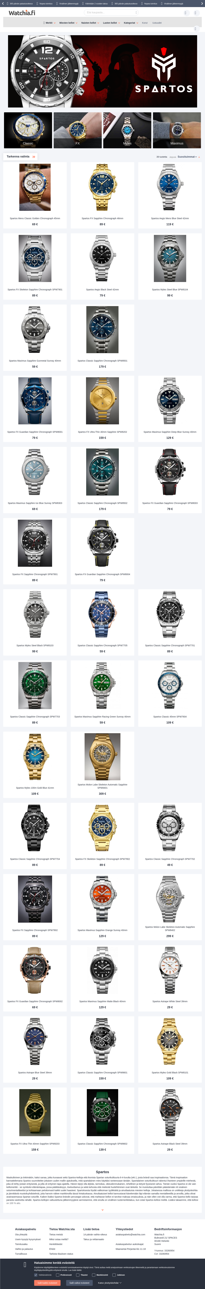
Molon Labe (18, 185)
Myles (15, 190)
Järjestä (172, 154)
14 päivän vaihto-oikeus (95, 1234)
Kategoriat (129, 23)
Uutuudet (157, 23)
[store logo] (22, 12)
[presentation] (3, 3)
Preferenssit (66, 1275)
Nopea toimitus (46, 4)
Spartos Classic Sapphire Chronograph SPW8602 (124, 1139)
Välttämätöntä (45, 1275)
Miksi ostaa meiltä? (58, 1239)
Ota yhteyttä (21, 1234)
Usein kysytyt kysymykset (28, 1239)
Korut (144, 23)
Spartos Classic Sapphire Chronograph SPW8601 (124, 1068)
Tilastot (84, 1275)
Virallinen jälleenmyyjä (68, 4)
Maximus (16, 179)
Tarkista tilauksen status (61, 1254)
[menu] (102, 22)
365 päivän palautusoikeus (126, 4)
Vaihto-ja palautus (24, 1249)
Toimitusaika (21, 1244)
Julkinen (121, 1275)
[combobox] (106, 12)
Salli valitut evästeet (79, 1283)
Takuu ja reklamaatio (93, 1239)
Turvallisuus (21, 1254)
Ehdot (52, 1249)
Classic (16, 169)
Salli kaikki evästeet (47, 1283)
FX (14, 174)
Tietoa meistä (56, 1234)
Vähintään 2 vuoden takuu (96, 4)
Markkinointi (102, 1275)
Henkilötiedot (55, 1244)
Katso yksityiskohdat (108, 1283)
